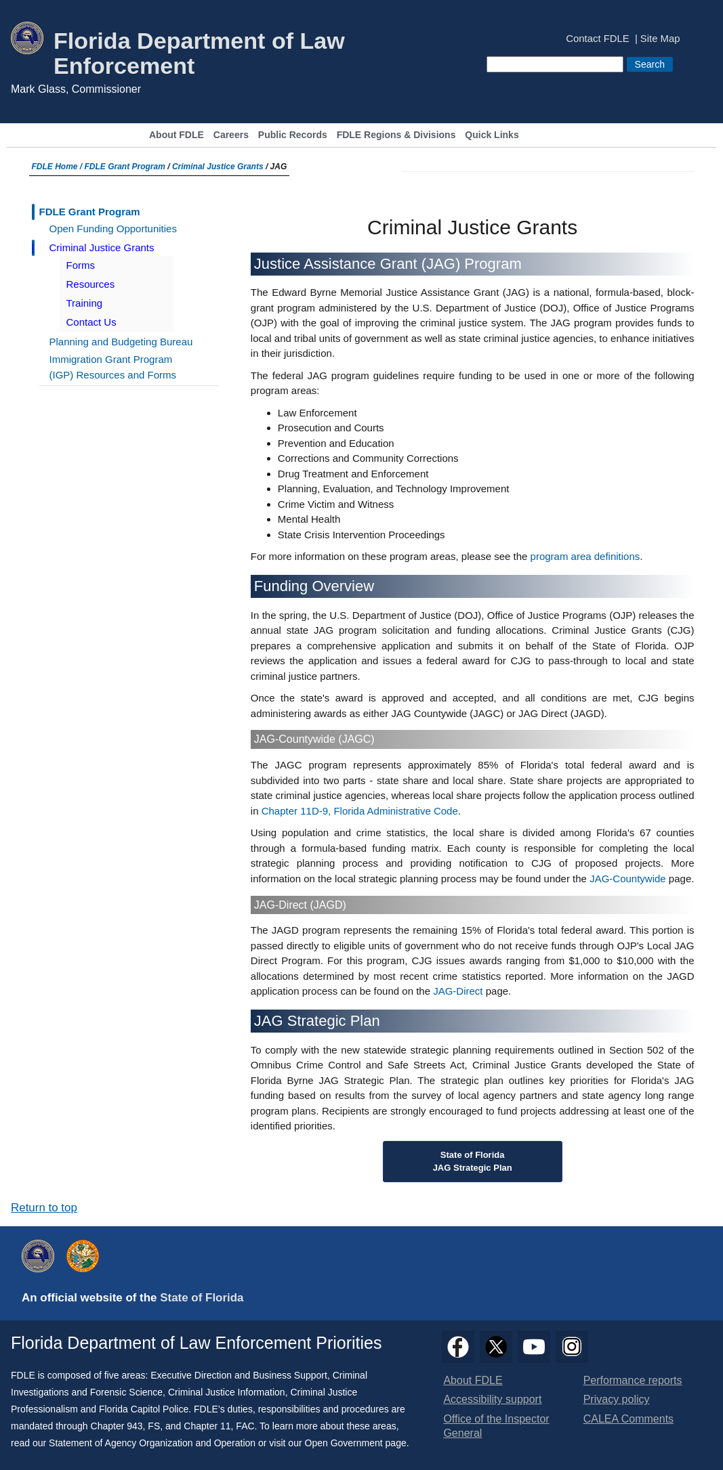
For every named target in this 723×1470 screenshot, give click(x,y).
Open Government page (356, 1442)
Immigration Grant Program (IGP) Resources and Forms (113, 367)
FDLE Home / (58, 166)
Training (84, 303)
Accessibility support (492, 1399)
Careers (231, 135)
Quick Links (491, 135)
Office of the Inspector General (496, 1426)
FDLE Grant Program (125, 166)
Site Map (660, 39)
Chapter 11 (207, 1426)
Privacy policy (616, 1399)
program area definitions (585, 556)
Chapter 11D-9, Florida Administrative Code (360, 811)
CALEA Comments (628, 1419)
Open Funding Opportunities (113, 228)
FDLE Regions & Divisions (396, 135)
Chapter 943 (117, 1426)
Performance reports (632, 1380)
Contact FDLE (597, 39)
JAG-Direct (457, 991)
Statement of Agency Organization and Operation (152, 1442)
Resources (90, 284)
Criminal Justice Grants (218, 166)
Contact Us (91, 322)
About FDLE (176, 135)
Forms (81, 265)
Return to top (44, 1207)
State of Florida (201, 1297)
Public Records (292, 135)
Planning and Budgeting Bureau (121, 341)
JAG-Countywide (628, 878)
